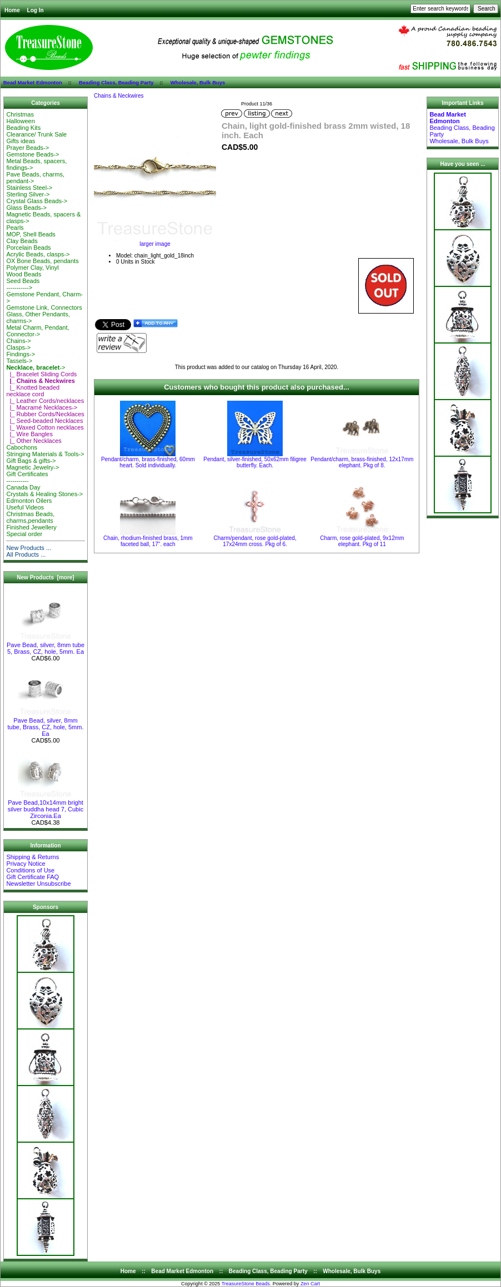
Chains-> (18, 340)
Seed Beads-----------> (22, 284)
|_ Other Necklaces (33, 440)
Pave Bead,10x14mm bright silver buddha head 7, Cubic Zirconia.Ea (45, 806)
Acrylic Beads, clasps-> (37, 254)
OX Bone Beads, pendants (42, 261)
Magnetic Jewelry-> (32, 467)
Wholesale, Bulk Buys (198, 82)
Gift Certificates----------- (27, 477)
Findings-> (20, 354)
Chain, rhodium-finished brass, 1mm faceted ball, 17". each (148, 541)
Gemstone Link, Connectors (44, 307)
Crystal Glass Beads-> (36, 201)
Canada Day (23, 487)
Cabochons (21, 447)
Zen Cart (310, 1283)
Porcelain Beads (28, 247)
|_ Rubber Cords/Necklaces (45, 414)
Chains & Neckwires (118, 96)
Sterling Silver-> (27, 194)
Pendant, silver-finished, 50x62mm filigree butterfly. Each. (255, 462)
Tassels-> (19, 360)
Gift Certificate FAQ (32, 877)
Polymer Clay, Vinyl (32, 267)
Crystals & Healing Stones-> (44, 494)
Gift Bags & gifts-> (31, 460)
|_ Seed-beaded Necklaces (44, 420)
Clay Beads (21, 241)
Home (12, 10)
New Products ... (28, 547)
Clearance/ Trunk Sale (36, 134)
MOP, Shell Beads (30, 234)
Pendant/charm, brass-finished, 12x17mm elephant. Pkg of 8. (361, 462)
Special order (24, 534)
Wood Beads (23, 274)
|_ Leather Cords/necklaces (45, 400)
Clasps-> (18, 347)
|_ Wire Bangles (29, 434)
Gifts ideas (20, 141)
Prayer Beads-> (27, 147)
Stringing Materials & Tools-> (45, 454)
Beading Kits (23, 127)
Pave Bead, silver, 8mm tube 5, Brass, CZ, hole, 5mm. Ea (45, 645)
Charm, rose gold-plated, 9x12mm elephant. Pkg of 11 (362, 541)
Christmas (20, 114)
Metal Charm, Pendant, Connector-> (37, 330)
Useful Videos (25, 507)
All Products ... (26, 554)
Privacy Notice (25, 863)
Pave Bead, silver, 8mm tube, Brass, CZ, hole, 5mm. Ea (46, 724)
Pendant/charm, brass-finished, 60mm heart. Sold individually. (148, 462)
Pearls (14, 227)
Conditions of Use (30, 870)
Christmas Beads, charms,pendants (30, 517)
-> (35, 367)
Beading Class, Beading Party (116, 82)
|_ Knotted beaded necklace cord (32, 390)
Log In (35, 10)
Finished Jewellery (31, 527)
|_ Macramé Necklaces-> (41, 407)
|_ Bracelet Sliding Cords (41, 374)
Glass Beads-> (26, 207)
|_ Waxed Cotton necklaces (44, 427)
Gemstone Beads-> (32, 154)
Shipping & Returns (32, 857)
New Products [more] (45, 577)
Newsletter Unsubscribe (38, 883)
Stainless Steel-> (29, 187)
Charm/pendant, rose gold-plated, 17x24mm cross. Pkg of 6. (255, 541)
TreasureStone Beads (246, 1283)
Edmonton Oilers (29, 500)
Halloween (20, 121)
